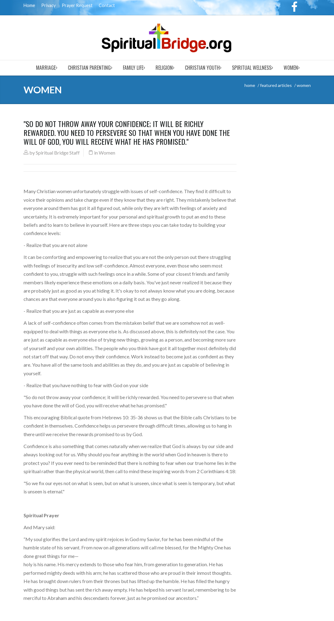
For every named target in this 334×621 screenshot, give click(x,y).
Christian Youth (202, 67)
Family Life (133, 67)
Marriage (46, 67)
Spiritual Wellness (251, 67)
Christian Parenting (89, 67)
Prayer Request (77, 5)
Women (291, 67)
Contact (107, 5)
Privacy (48, 5)
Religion (164, 67)
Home (29, 5)
